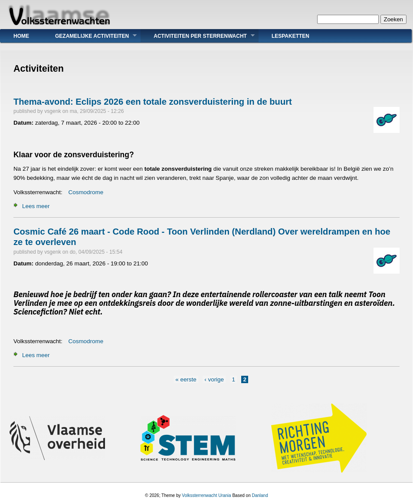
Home (21, 36)
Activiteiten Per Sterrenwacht (198, 36)
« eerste (186, 379)
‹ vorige (214, 379)
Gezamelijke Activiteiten (89, 36)
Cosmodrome (86, 192)
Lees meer (36, 206)
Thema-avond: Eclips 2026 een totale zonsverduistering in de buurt (152, 101)
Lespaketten (290, 36)
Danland (260, 495)
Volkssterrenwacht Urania (206, 495)
